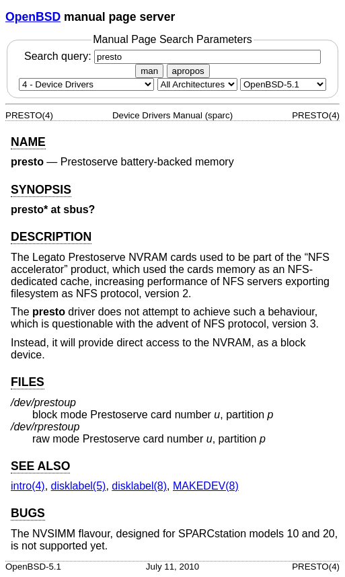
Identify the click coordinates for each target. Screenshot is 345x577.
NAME (28, 142)
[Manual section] (86, 84)
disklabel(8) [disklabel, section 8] (139, 486)
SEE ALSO (40, 466)
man (149, 71)
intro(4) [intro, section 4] (28, 486)
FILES (27, 382)
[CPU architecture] (197, 84)
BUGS (28, 513)
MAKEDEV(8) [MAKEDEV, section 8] (206, 486)
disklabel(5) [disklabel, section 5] (78, 486)
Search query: (172, 56)
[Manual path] (283, 84)
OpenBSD (33, 17)
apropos (188, 71)
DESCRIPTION (51, 236)
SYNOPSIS (41, 189)
